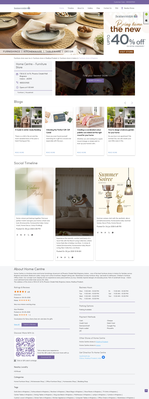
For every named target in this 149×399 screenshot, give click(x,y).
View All (16, 324)
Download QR (46, 357)
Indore (98, 345)
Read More (19, 152)
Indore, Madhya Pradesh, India (90, 358)
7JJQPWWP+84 (84, 356)
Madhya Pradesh (102, 342)
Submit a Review (30, 324)
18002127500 (130, 2)
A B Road (17, 371)
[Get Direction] (103, 358)
